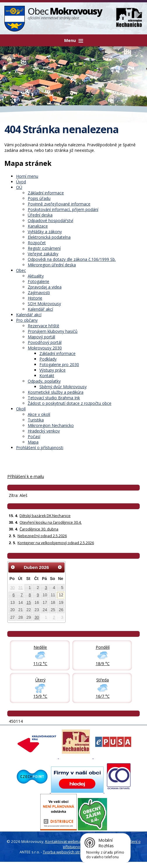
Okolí (21, 409)
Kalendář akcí (40, 309)
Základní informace (46, 193)
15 (29, 602)
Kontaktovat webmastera (67, 841)
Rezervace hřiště (43, 325)
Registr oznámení (44, 248)
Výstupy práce (52, 370)
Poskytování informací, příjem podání (63, 209)
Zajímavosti (39, 292)
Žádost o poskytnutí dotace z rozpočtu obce (69, 403)
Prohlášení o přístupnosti (39, 447)
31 (20, 587)
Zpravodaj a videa (45, 287)
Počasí (34, 436)
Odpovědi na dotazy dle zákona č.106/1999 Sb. (72, 259)
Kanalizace (38, 226)
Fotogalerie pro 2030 (59, 364)
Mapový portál (41, 337)
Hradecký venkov (44, 431)
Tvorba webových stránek (66, 852)
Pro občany (27, 320)
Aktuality (36, 276)
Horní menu (27, 176)
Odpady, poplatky (44, 381)
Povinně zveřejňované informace (59, 204)
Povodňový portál (45, 342)
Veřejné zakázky (43, 253)
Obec (21, 270)
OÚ (19, 187)
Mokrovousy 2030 (45, 348)
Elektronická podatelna (49, 237)
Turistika (36, 420)
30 (12, 587)
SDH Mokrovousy (44, 303)
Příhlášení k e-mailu (25, 476)
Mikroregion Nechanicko (51, 425)
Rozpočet (37, 242)
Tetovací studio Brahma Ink (54, 397)
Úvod (21, 181)
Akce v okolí (39, 414)
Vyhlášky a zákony (45, 231)
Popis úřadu (39, 198)
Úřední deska (40, 215)
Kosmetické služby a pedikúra (55, 392)
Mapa (33, 442)
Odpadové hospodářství (50, 220)
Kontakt (46, 375)
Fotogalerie (38, 281)
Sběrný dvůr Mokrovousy (63, 386)
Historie (35, 298)
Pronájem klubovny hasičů (53, 331)
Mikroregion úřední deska (52, 265)
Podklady (48, 359)
